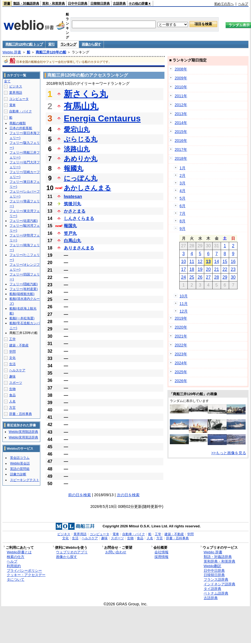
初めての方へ (224, 4)
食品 (12, 395)
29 (224, 277)
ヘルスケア (17, 370)
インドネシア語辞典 (219, 584)
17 (183, 269)
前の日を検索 (79, 495)
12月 (184, 311)
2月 (183, 175)
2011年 (181, 96)
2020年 (181, 327)
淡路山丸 (77, 148)
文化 (12, 358)
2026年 (181, 381)
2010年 (181, 87)
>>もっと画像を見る (228, 453)
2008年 (181, 69)
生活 (12, 364)
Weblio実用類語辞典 (23, 432)
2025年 (181, 372)
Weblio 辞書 (11, 52)
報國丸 (73, 168)
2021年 (181, 336)
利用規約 (14, 566)
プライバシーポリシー (24, 571)
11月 (184, 303)
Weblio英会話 (19, 463)
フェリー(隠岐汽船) (23, 284)
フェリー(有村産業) (23, 289)
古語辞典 (119, 3)
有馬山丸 (81, 106)
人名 (12, 401)
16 (233, 261)
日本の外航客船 (20, 128)
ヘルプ (243, 4)
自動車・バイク (20, 111)
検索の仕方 (15, 557)
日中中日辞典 (77, 3)
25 (191, 277)
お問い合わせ (115, 552)
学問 (12, 351)
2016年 (181, 140)
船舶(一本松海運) (21, 318)
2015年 (181, 131)
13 (208, 261)
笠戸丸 (70, 233)
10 (183, 261)
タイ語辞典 (212, 589)
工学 (12, 339)
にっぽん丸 (80, 178)
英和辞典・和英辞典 (219, 561)
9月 (183, 228)
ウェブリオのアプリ (72, 552)
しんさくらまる (79, 218)
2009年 (181, 78)
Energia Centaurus (102, 118)
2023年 (181, 354)
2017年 (181, 149)
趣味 (12, 376)
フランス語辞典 (216, 579)
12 (200, 261)
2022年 (181, 345)
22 (224, 269)
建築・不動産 (19, 345)
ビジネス (15, 86)
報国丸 (70, 225)
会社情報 (161, 552)
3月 (183, 183)
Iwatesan (73, 196)
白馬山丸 (72, 240)
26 (200, 277)
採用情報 (161, 557)
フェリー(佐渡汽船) (23, 221)
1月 (183, 168)
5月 (183, 198)
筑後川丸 (72, 204)
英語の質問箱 (19, 469)
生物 (12, 389)
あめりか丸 (80, 158)
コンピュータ (19, 99)
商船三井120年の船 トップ (23, 44)
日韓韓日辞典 (100, 3)
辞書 (7, 3)
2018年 (181, 158)
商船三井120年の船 (51, 52)
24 (183, 277)
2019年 (181, 318)
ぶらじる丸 (80, 139)
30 (233, 277)
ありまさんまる (79, 248)
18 (191, 269)
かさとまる (74, 211)
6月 (183, 206)
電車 (12, 105)
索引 (51, 44)
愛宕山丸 (77, 129)
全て (7, 81)
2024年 (181, 363)
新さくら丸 (86, 94)
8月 (183, 221)
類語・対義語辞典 (26, 3)
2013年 (181, 114)
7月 (183, 213)
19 (200, 269)
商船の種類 (17, 123)
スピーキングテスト (24, 480)
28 (216, 277)
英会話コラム (19, 458)
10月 (184, 296)
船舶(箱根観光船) (21, 294)
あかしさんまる (87, 187)
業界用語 (15, 93)
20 (208, 269)
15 (224, 261)
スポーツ (15, 383)
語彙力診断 (18, 474)
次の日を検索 (128, 495)
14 (216, 261)
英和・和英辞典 (53, 3)
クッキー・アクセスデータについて (26, 577)
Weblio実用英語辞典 (23, 437)
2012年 (181, 105)
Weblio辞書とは (19, 552)
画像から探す (91, 44)
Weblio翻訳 (212, 566)
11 (191, 261)
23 (233, 269)
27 (208, 277)
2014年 (181, 123)
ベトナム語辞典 (216, 593)
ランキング (68, 44)
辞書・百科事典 (20, 414)
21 (216, 269)
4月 (183, 191)
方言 (12, 408)
